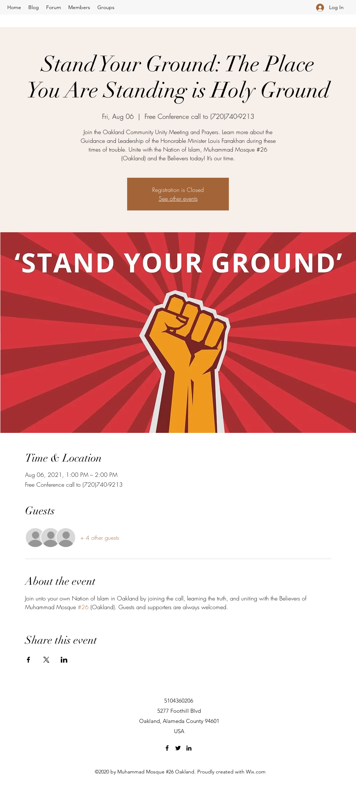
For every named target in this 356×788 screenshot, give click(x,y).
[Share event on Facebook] (28, 660)
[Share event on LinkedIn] (64, 660)
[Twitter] (178, 748)
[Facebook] (167, 748)
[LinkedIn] (189, 748)
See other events (178, 198)
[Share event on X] (46, 660)
